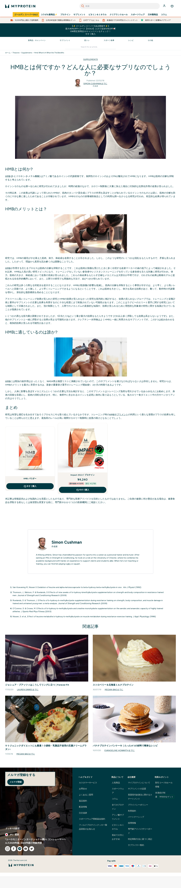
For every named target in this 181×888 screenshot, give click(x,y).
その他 (150, 40)
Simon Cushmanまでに (95, 83)
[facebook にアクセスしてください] (13, 848)
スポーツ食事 (109, 40)
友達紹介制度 (164, 795)
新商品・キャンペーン (37, 40)
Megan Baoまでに (114, 689)
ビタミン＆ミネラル (97, 15)
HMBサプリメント (118, 414)
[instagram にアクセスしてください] (7, 848)
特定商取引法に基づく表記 (140, 839)
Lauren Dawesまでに (27, 689)
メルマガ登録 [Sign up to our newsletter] (16, 782)
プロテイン (65, 15)
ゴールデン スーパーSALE (26, 15)
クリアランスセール (119, 15)
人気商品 (116, 782)
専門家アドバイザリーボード (140, 831)
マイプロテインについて (139, 782)
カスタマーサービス (88, 782)
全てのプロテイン (118, 807)
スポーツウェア (138, 15)
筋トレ (87, 40)
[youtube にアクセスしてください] (25, 848)
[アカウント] (164, 6)
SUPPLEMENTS (90, 59)
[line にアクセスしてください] (19, 848)
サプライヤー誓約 (136, 845)
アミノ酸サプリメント (118, 817)
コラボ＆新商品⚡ (49, 15)
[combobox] (119, 6)
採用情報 (132, 823)
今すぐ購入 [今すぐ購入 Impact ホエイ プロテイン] (82, 489)
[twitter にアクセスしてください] (31, 848)
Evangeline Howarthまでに (119, 750)
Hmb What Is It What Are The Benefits (49, 53)
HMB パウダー (30, 478)
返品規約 (83, 801)
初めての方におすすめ (118, 837)
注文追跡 (83, 813)
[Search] (82, 6)
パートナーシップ (136, 817)
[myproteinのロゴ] (20, 6)
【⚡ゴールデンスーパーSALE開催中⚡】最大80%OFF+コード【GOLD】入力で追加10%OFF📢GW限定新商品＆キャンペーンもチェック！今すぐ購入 (90, 30)
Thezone (15, 53)
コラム (164, 15)
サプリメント (79, 15)
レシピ (131, 40)
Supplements (26, 53)
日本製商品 (153, 15)
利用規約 (132, 811)
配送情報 (83, 807)
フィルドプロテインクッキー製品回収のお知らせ (93, 827)
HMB (7, 176)
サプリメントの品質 (137, 788)
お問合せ (83, 788)
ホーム (7, 53)
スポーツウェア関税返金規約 (92, 819)
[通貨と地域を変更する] (36, 834)
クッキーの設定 (13, 828)
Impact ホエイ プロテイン (83, 475)
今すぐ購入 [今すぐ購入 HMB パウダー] (29, 486)
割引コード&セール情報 (164, 784)
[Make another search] (90, 47)
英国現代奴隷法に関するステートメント (140, 797)
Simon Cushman (67, 542)
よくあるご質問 (86, 795)
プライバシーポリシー (138, 805)
